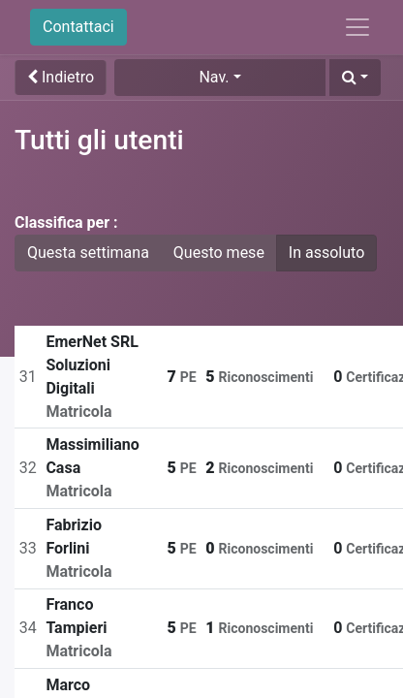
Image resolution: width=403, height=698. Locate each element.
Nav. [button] (214, 77)
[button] (355, 77)
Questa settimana (88, 252)
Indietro (60, 77)
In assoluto (326, 252)
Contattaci (78, 26)
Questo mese (218, 252)
